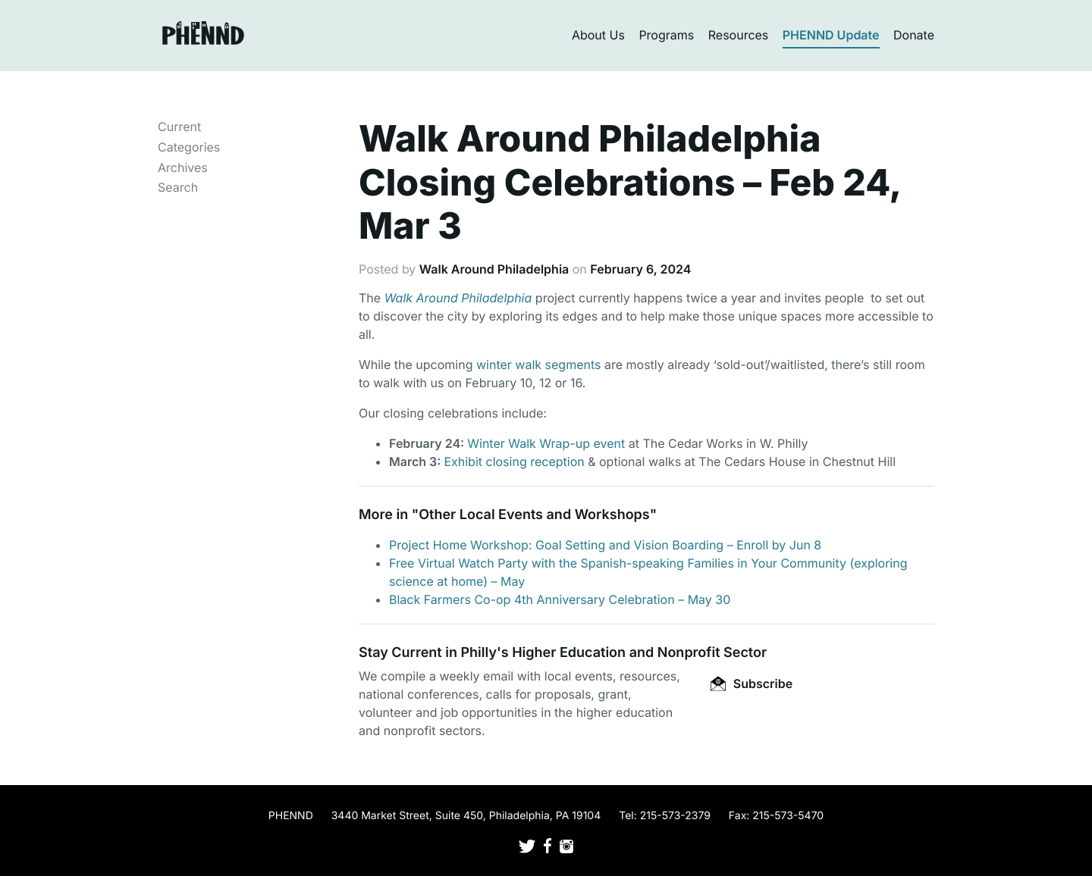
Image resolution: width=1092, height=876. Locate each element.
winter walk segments (538, 364)
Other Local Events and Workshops (534, 515)
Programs (666, 34)
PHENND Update (831, 34)
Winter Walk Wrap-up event (546, 443)
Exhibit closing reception (514, 461)
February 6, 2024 (640, 269)
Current (179, 126)
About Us (598, 34)
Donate (913, 34)
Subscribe (751, 683)
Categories (189, 147)
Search (178, 187)
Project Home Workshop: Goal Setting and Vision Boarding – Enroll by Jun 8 (605, 544)
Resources (738, 34)
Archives (183, 167)
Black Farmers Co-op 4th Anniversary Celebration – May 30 (559, 599)
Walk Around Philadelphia (494, 269)
